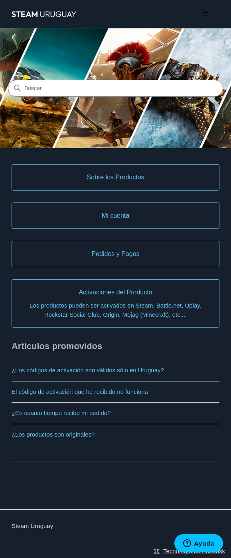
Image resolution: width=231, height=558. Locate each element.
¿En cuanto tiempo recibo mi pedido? (61, 412)
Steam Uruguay (32, 525)
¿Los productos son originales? (53, 434)
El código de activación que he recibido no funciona (80, 391)
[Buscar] (115, 88)
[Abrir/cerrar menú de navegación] (205, 14)
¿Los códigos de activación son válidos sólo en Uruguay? (88, 370)
